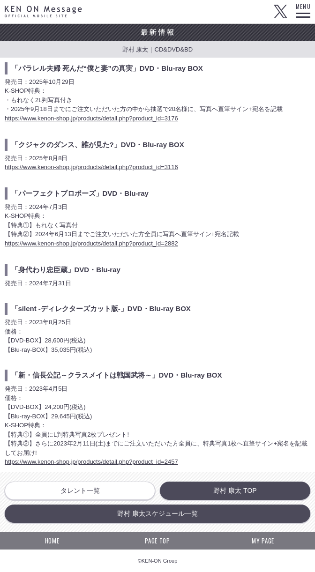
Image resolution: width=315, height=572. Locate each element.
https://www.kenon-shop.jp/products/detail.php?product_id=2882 (91, 243)
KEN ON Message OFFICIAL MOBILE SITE (43, 11)
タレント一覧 (80, 490)
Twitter (280, 11)
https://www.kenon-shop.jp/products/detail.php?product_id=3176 (91, 118)
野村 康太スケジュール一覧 (157, 513)
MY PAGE (263, 540)
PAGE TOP (157, 540)
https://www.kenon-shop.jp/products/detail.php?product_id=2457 (91, 461)
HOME (52, 540)
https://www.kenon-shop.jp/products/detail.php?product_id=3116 (91, 167)
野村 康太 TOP (234, 490)
